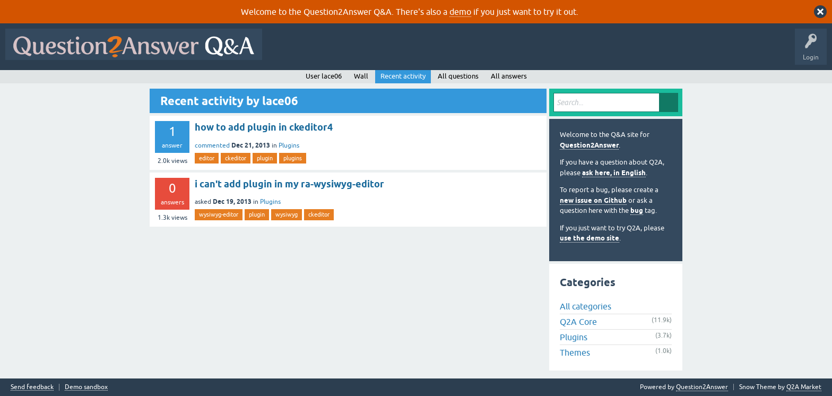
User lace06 (324, 76)
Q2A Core (578, 321)
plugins (292, 158)
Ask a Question (524, 52)
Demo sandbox (86, 387)
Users (479, 52)
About (594, 52)
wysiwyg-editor (218, 214)
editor (206, 158)
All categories (585, 306)
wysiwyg (286, 214)
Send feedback (32, 387)
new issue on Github (593, 200)
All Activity (286, 52)
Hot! (365, 52)
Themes (575, 352)
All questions (458, 76)
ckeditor (235, 158)
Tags (446, 52)
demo (460, 11)
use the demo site (589, 238)
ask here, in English (614, 173)
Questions (328, 52)
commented (212, 145)
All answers (509, 76)
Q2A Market (803, 387)
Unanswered (406, 52)
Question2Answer (589, 145)
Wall (361, 76)
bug (636, 210)
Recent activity (403, 76)
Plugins (289, 145)
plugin (265, 158)
